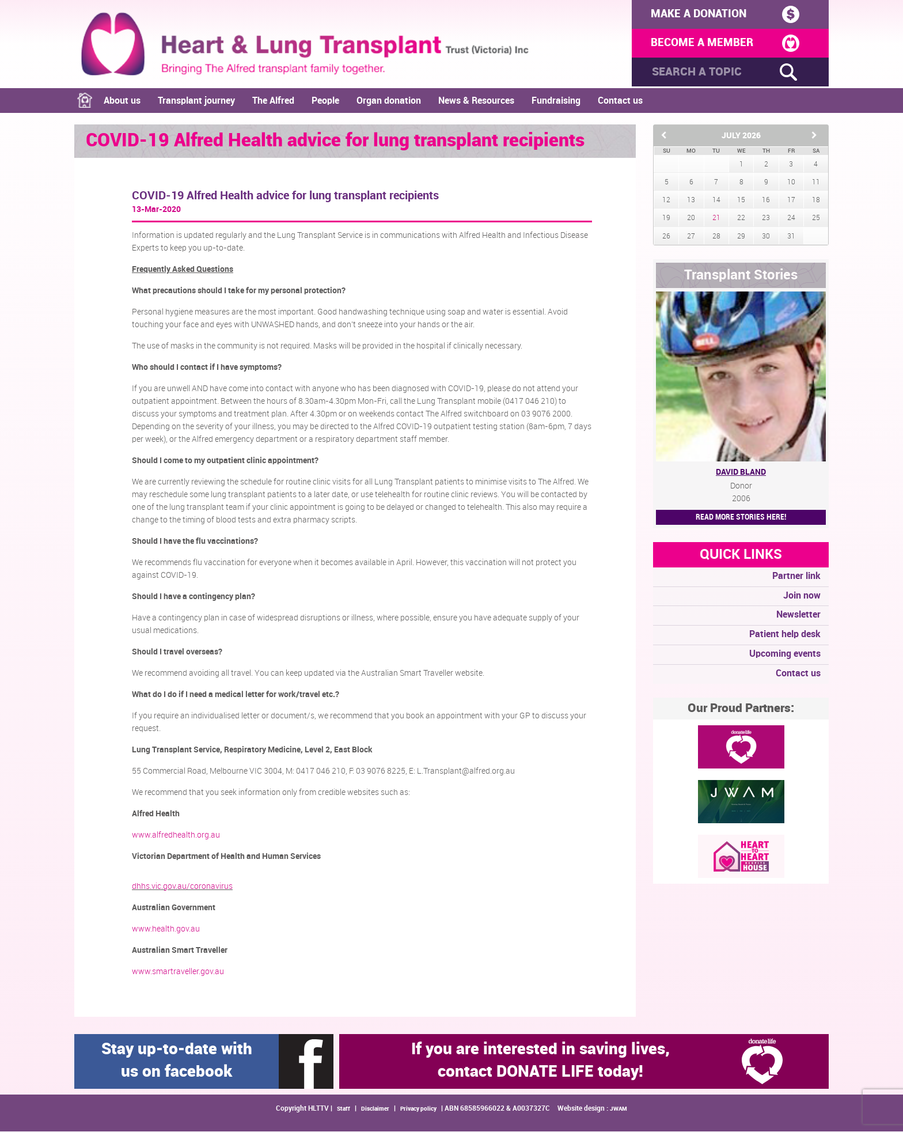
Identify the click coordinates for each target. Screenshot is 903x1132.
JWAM (618, 1109)
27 (691, 237)
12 (666, 201)
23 (766, 219)
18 (816, 201)
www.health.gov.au (166, 930)
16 (766, 201)
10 (791, 183)
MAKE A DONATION (721, 14)
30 (766, 237)
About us (122, 102)
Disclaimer (375, 1109)
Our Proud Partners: (741, 709)
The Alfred (273, 102)
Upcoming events (785, 655)
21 (716, 219)
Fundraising (556, 102)
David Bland (741, 472)
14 (716, 201)
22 (741, 219)
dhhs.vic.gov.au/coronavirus (182, 887)
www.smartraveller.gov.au (178, 972)
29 (741, 237)
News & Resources (476, 102)
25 (816, 219)
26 (666, 237)
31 (791, 237)
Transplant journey (196, 102)
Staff (343, 1109)
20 (691, 219)
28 (716, 237)
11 (816, 183)
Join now (802, 596)
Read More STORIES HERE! (741, 517)
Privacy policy (418, 1109)
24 (791, 219)
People (325, 102)
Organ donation (388, 102)
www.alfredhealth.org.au (176, 836)
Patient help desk (785, 635)
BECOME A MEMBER (721, 44)
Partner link (796, 577)
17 (791, 201)
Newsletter (798, 616)
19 (666, 219)
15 (741, 201)
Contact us (620, 102)
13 (691, 201)
